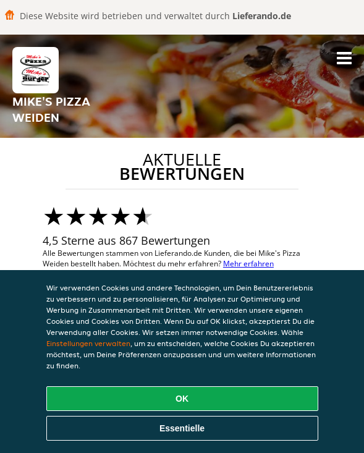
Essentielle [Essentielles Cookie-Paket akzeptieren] (182, 428)
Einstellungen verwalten (88, 343)
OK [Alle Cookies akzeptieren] (182, 399)
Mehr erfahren (248, 263)
